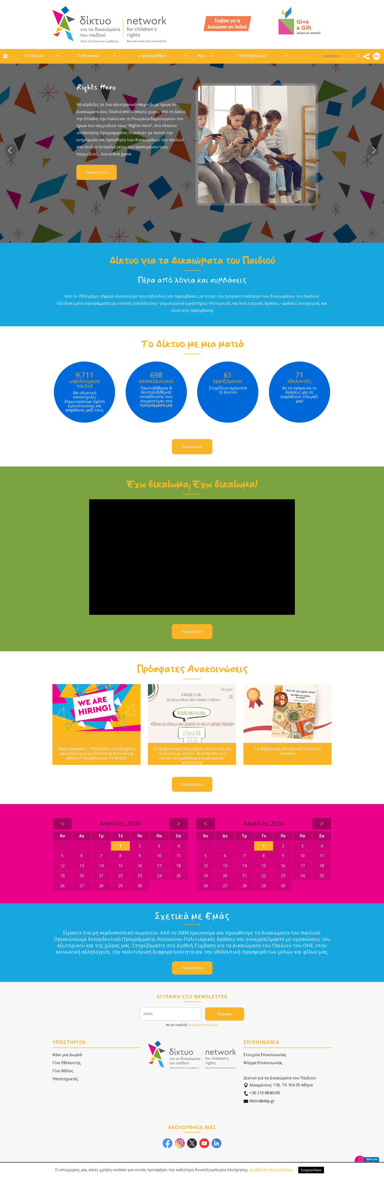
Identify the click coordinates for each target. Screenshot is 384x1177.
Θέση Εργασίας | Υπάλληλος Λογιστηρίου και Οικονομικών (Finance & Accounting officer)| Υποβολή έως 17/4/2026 (96, 753)
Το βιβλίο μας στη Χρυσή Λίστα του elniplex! (287, 751)
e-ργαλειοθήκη (152, 56)
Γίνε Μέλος (62, 1070)
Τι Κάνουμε (88, 56)
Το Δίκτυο (33, 56)
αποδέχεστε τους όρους (203, 1025)
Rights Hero (96, 87)
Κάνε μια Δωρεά (67, 1054)
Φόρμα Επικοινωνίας (263, 1062)
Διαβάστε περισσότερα (271, 1169)
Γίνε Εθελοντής (66, 1062)
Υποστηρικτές (65, 1079)
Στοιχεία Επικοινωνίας (264, 1054)
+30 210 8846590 (261, 1093)
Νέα (201, 56)
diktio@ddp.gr (259, 1101)
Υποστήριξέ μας (251, 56)
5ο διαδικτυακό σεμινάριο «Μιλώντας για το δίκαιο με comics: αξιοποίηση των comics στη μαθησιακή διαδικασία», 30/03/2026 (192, 755)
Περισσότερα (96, 172)
